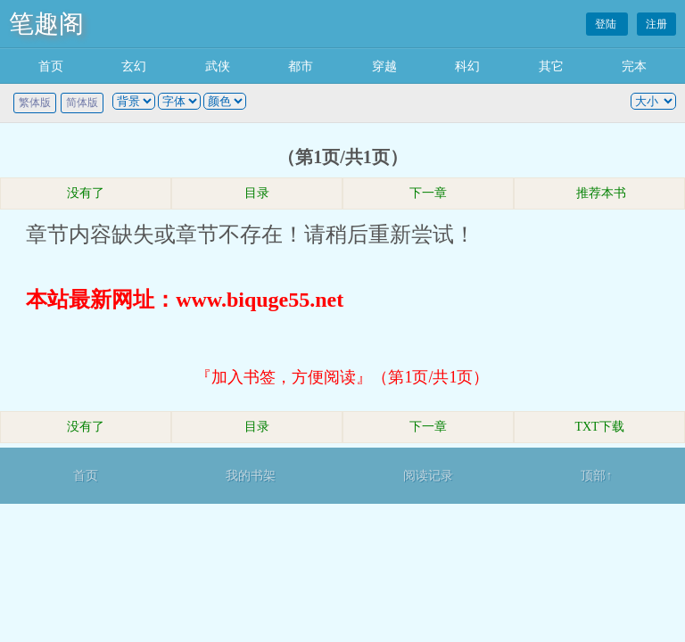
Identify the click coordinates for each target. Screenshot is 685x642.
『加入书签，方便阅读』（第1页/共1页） (342, 377)
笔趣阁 (46, 23)
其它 (551, 66)
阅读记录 (428, 475)
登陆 (607, 24)
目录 (256, 193)
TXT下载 (598, 426)
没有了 (85, 193)
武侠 (217, 66)
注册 (656, 24)
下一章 (428, 193)
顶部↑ (596, 475)
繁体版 (35, 102)
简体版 (82, 102)
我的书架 (251, 475)
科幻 (467, 66)
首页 (50, 66)
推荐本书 (599, 193)
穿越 (384, 66)
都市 (300, 66)
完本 (634, 66)
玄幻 (133, 66)
